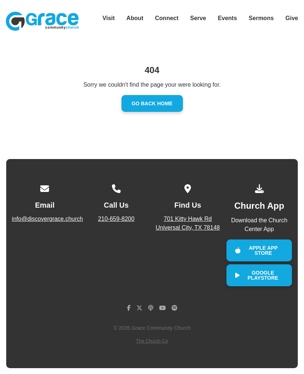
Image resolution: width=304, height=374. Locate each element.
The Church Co (152, 341)
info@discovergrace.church (47, 219)
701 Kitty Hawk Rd (187, 224)
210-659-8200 (116, 219)
